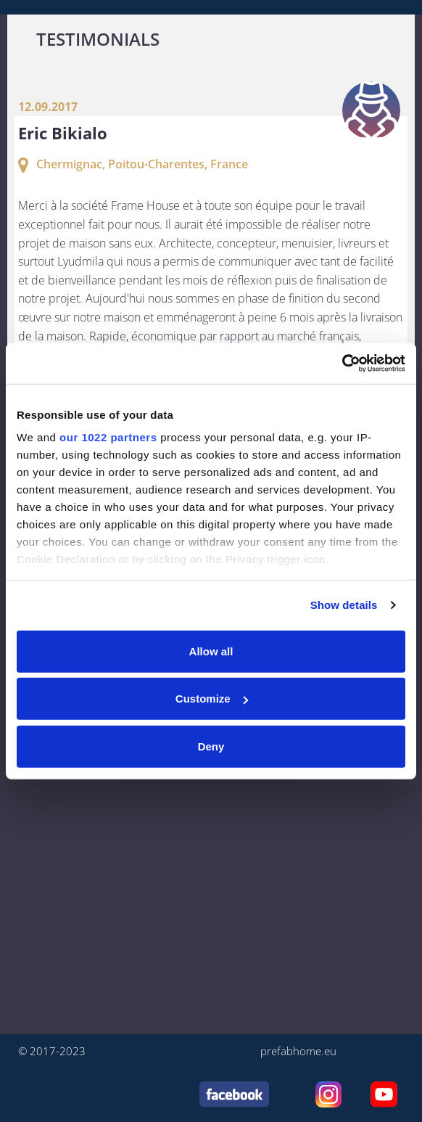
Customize (211, 698)
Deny (211, 746)
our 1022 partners (108, 437)
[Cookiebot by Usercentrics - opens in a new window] (341, 363)
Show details (344, 605)
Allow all (211, 650)
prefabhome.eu (298, 1051)
